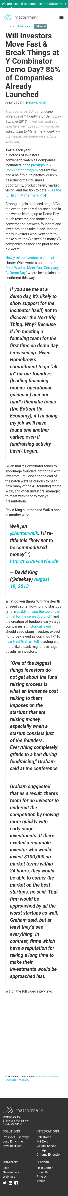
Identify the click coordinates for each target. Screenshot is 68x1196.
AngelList (23, 1079)
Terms (41, 1181)
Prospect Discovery (16, 1137)
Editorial (41, 26)
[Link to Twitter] (5, 1183)
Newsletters (11, 1172)
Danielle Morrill (37, 102)
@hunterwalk (24, 533)
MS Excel (43, 1141)
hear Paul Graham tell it (23, 641)
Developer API (12, 1146)
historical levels (39, 626)
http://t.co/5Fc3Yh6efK (34, 562)
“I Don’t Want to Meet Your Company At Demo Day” (32, 268)
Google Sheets (46, 1146)
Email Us (43, 1172)
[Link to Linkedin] (11, 1183)
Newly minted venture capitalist (29, 258)
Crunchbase (11, 1079)
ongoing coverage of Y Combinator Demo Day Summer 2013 (33, 116)
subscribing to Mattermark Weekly (31, 131)
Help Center (45, 1168)
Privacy (42, 1176)
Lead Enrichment (14, 1141)
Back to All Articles (17, 26)
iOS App (42, 1150)
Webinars (9, 1176)
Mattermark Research (47, 1076)
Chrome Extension (49, 1154)
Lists (6, 1168)
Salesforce (44, 1137)
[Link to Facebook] (16, 1183)
